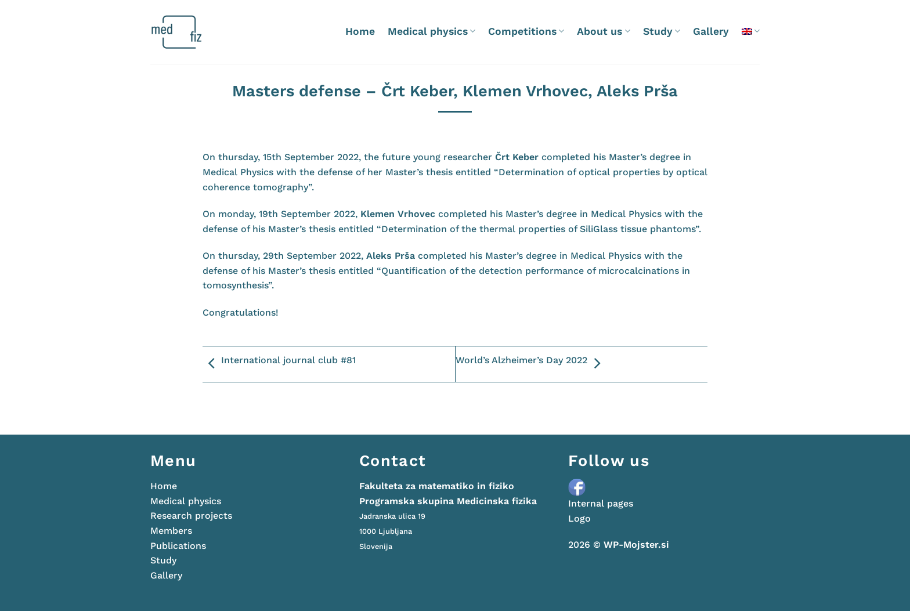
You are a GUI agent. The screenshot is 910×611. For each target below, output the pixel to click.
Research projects (191, 515)
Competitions (526, 31)
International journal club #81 (279, 364)
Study (661, 31)
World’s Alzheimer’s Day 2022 (531, 364)
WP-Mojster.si (636, 544)
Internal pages (600, 503)
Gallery (711, 31)
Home (360, 31)
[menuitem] (751, 31)
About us (603, 31)
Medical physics (431, 31)
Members (171, 530)
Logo (579, 518)
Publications (178, 545)
